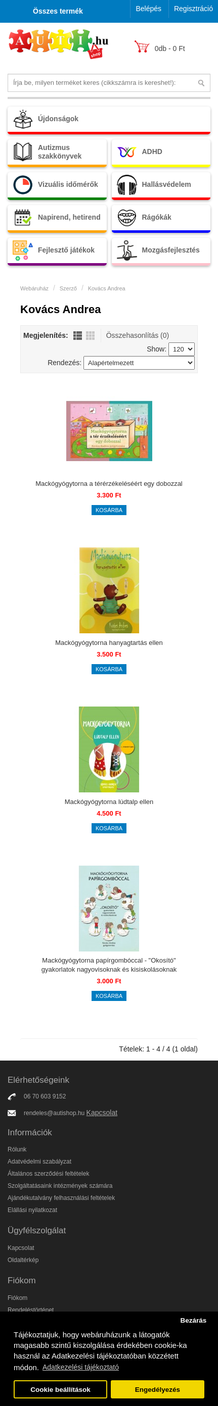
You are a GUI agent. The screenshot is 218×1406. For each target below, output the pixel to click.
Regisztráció (193, 9)
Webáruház (34, 288)
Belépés (148, 9)
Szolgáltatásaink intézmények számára (60, 1185)
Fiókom (17, 1297)
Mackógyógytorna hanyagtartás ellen (108, 642)
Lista (77, 335)
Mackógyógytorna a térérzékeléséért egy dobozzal (109, 483)
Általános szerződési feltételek (48, 1173)
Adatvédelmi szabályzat (39, 1161)
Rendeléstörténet (31, 1310)
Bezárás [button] (193, 1320)
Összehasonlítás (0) (137, 335)
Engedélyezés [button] (157, 1389)
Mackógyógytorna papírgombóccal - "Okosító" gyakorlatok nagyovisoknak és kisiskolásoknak (109, 965)
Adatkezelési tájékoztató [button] (80, 1367)
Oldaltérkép (23, 1260)
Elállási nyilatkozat (32, 1210)
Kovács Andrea (106, 288)
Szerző (68, 288)
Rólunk (17, 1149)
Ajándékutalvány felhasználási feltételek (61, 1197)
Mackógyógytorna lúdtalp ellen (109, 802)
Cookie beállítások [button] (60, 1389)
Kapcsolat (101, 1113)
